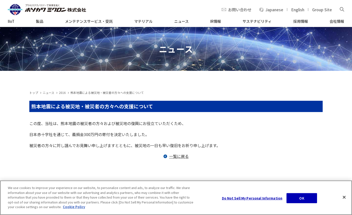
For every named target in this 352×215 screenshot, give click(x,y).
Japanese (274, 10)
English (297, 10)
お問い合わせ (240, 10)
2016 (62, 92)
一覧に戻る (179, 156)
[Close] (344, 197)
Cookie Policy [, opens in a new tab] (74, 207)
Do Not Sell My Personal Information (252, 198)
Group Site (322, 10)
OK (301, 198)
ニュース (48, 92)
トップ (33, 92)
